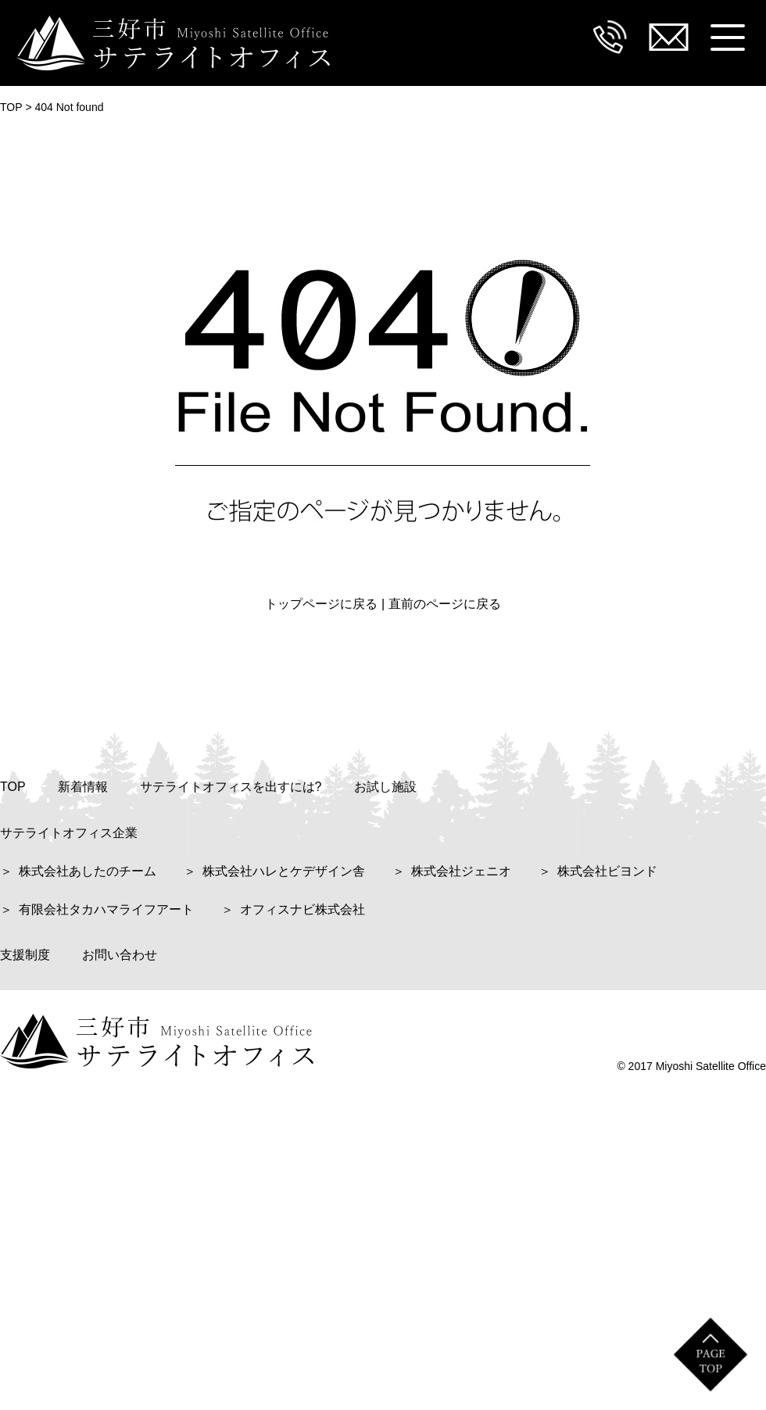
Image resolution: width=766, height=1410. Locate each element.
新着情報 (83, 786)
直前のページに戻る (444, 603)
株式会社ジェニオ (461, 871)
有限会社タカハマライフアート (106, 909)
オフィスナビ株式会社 (302, 909)
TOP (13, 786)
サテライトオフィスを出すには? (231, 786)
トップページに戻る (321, 603)
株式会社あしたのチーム (87, 871)
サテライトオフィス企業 (69, 832)
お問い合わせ (119, 954)
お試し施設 (385, 786)
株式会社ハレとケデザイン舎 (283, 871)
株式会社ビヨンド (607, 871)
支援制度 (25, 954)
